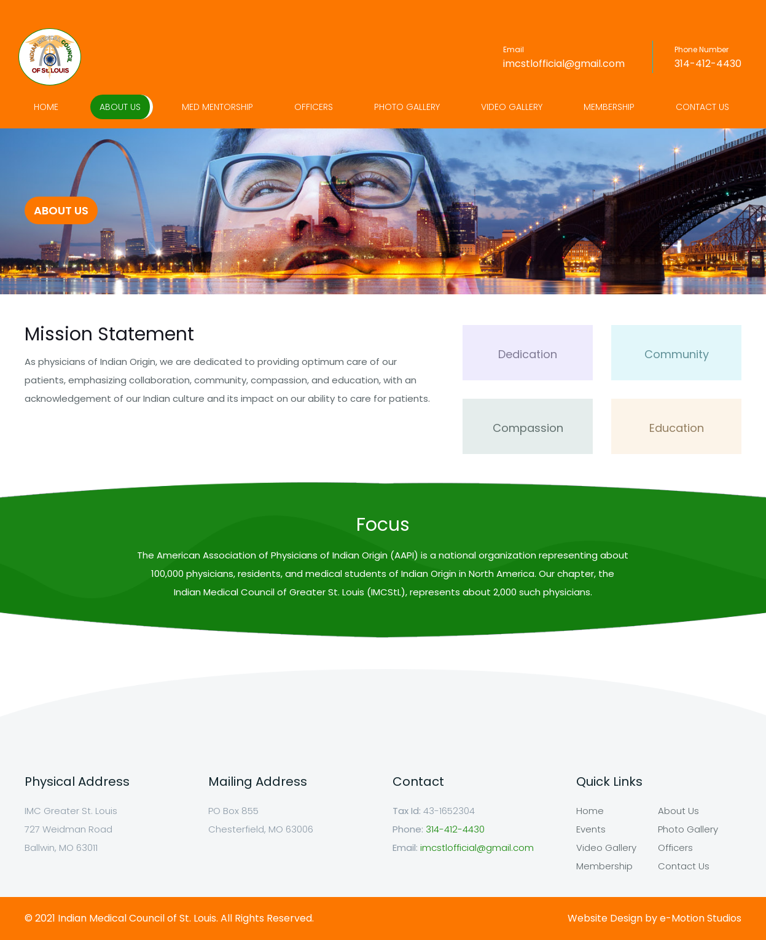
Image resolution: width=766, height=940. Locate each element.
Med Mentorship (217, 107)
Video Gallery (511, 107)
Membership (609, 107)
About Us (120, 107)
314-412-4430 (707, 64)
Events (591, 829)
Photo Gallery (407, 107)
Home (46, 107)
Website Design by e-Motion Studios (654, 918)
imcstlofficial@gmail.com (564, 64)
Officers (313, 107)
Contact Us (702, 107)
